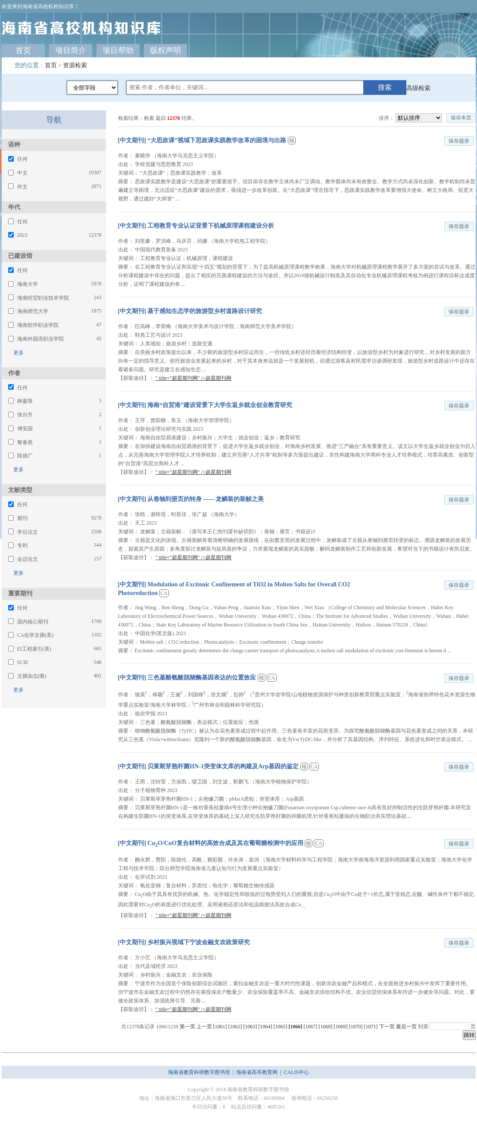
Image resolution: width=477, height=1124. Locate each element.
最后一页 (406, 1027)
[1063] (251, 1027)
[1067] (311, 1027)
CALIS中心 (296, 1072)
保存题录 (459, 141)
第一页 (187, 1027)
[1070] (356, 1027)
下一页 (387, 1027)
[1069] (341, 1027)
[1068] (326, 1027)
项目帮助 (118, 50)
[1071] (371, 1027)
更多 (16, 353)
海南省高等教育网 (256, 1072)
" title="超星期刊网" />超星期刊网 (193, 378)
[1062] (235, 1027)
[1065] (281, 1027)
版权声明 (165, 50)
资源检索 (75, 65)
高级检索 (418, 88)
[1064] (266, 1027)
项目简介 (70, 50)
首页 (23, 50)
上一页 (204, 1027)
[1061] (220, 1027)
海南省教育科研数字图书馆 (199, 1072)
